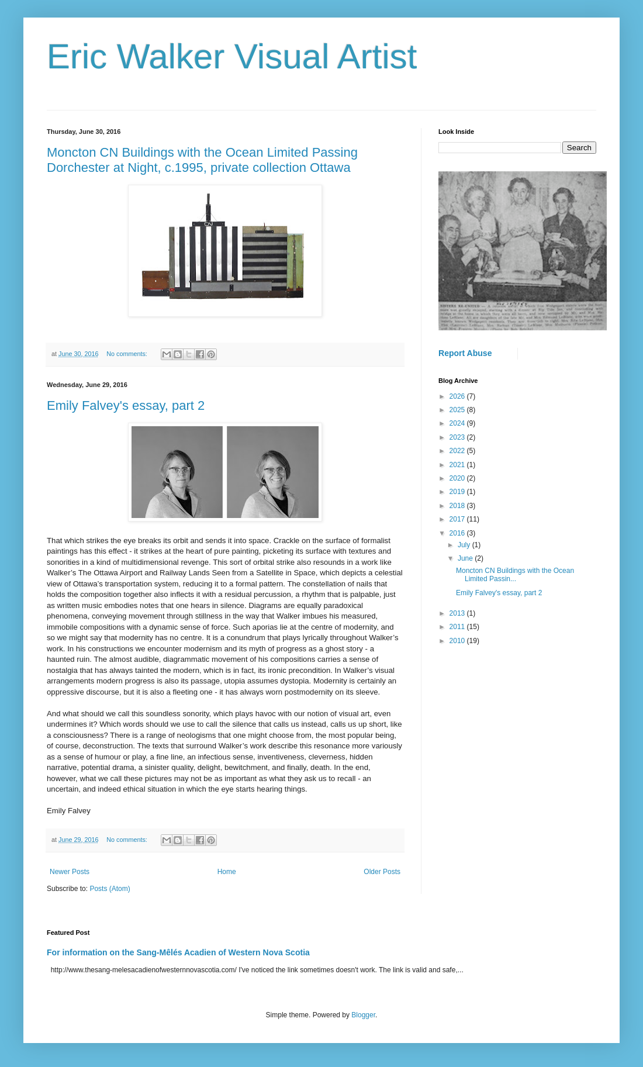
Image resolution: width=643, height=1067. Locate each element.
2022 (458, 451)
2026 (458, 396)
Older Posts (382, 872)
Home (226, 872)
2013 (458, 613)
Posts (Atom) (109, 889)
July (465, 545)
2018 (458, 506)
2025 (458, 410)
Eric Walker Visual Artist (232, 56)
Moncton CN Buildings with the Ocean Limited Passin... (515, 575)
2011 (458, 627)
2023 (458, 437)
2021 (458, 465)
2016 (458, 533)
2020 (458, 478)
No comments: (127, 353)
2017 (458, 519)
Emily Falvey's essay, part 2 (126, 405)
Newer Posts (69, 872)
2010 (458, 641)
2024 (458, 423)
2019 (458, 492)
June (466, 558)
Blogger (363, 1015)
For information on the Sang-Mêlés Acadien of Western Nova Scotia (178, 952)
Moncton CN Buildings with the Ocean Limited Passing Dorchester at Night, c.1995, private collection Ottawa (202, 160)
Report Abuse (465, 353)
